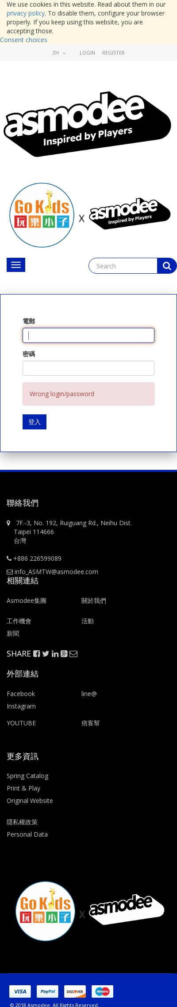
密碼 (29, 354)
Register (113, 52)
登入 (34, 421)
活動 (88, 621)
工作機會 (19, 621)
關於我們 (93, 600)
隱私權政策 (22, 822)
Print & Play (23, 788)
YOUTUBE (21, 723)
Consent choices (23, 39)
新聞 (13, 633)
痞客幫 (90, 723)
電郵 (29, 321)
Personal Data (27, 834)
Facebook (21, 693)
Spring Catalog (27, 775)
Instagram (21, 706)
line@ (89, 693)
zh (58, 52)
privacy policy (26, 13)
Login (87, 52)
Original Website (30, 800)
